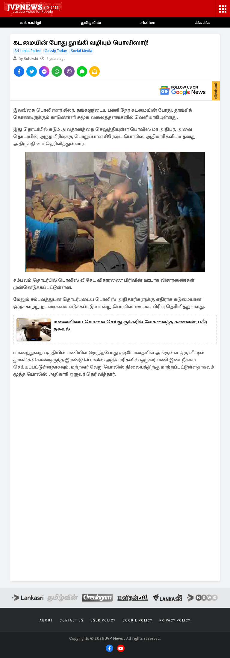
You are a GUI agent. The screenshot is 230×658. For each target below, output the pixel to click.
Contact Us (72, 620)
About (46, 620)
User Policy (103, 620)
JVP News (114, 638)
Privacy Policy (174, 620)
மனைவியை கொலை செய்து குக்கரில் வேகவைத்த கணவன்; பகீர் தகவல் (130, 325)
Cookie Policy (137, 620)
